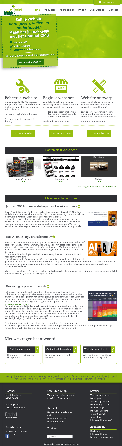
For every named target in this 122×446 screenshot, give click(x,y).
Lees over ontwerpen (99, 133)
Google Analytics (99, 376)
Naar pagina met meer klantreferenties (97, 187)
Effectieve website (80, 376)
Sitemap (76, 444)
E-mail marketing (37, 376)
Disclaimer (95, 431)
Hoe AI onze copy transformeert (29, 237)
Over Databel (97, 10)
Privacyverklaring (98, 434)
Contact (113, 10)
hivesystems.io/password (17, 304)
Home (36, 10)
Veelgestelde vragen (100, 395)
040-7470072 (11, 398)
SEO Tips (9, 376)
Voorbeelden (67, 10)
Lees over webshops (61, 133)
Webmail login (97, 408)
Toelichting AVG (98, 414)
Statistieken (22, 376)
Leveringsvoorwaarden (101, 437)
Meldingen (95, 398)
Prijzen (82, 10)
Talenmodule (100, 379)
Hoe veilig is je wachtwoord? (26, 286)
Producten (49, 10)
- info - (23, 182)
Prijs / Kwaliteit (74, 379)
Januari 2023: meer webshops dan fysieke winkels (41, 206)
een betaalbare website (30, 62)
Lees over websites (23, 133)
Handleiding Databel (100, 404)
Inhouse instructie (99, 411)
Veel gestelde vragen (58, 376)
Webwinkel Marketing (54, 379)
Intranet (88, 379)
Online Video (34, 379)
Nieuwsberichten (55, 422)
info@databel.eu (13, 395)
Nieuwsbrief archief (57, 418)
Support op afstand (100, 401)
